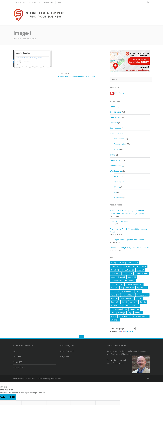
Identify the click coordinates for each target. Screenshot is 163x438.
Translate (126, 331)
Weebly (117, 187)
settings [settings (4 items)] (133, 302)
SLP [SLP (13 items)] (143, 302)
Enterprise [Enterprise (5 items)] (116, 266)
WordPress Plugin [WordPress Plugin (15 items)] (140, 316)
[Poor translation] (11, 397)
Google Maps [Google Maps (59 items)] (127, 270)
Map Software (116, 117)
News (59, 2)
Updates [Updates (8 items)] (134, 309)
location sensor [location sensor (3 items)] (141, 273)
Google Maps (115, 112)
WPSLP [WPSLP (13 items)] (115, 320)
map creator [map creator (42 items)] (117, 284)
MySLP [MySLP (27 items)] (115, 291)
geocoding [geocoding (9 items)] (141, 266)
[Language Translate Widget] (122, 328)
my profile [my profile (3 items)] (141, 288)
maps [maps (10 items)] (114, 288)
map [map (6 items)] (132, 281)
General (113, 106)
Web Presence (116, 171)
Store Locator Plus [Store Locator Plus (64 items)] (119, 309)
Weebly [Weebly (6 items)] (138, 313)
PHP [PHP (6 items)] (138, 291)
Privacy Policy (19, 367)
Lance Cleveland (66, 351)
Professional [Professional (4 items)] (142, 295)
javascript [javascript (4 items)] (115, 273)
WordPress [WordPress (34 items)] (124, 316)
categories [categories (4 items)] (133, 263)
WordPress (118, 197)
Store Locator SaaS (19, 2)
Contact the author (114, 360)
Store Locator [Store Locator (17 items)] (132, 306)
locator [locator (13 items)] (132, 277)
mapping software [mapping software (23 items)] (134, 284)
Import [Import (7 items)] (140, 270)
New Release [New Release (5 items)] (127, 291)
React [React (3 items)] (114, 298)
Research (114, 122)
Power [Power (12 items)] (115, 295)
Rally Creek (64, 356)
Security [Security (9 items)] (115, 302)
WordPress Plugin (35, 2)
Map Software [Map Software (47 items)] (127, 288)
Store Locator (115, 128)
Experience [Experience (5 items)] (129, 266)
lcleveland (31, 39)
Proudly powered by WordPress (24, 378)
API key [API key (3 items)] (122, 263)
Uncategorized (116, 160)
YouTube (17, 356)
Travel (112, 155)
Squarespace (119, 181)
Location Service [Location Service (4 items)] (118, 277)
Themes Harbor (55, 378)
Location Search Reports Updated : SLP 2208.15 (76, 76)
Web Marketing (116, 165)
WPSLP (117, 149)
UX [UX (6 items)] (130, 313)
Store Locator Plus (117, 133)
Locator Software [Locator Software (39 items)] (119, 281)
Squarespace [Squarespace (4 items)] (117, 306)
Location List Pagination (120, 221)
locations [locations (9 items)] (127, 273)
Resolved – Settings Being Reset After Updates (129, 247)
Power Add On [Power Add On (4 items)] (128, 295)
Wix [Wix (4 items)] (113, 316)
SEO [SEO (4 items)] (124, 302)
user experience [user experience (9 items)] (118, 313)
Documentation (49, 2)
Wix (115, 192)
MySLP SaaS (119, 138)
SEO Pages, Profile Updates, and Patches (127, 240)
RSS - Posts (117, 93)
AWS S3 (117, 176)
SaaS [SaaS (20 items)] (139, 298)
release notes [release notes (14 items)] (126, 298)
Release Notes (120, 144)
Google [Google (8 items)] (115, 270)
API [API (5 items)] (113, 263)
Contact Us (18, 362)
